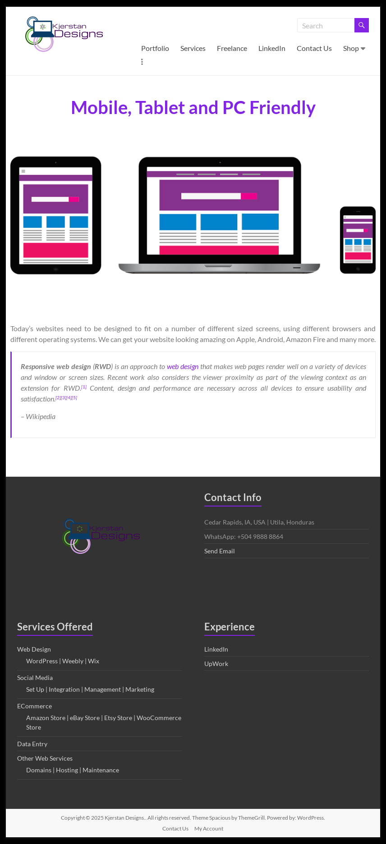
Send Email (219, 551)
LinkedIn (271, 48)
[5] (74, 397)
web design (182, 366)
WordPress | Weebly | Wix (62, 661)
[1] (84, 386)
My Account (208, 828)
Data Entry (32, 744)
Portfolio (155, 48)
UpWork (216, 663)
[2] (58, 397)
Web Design (34, 649)
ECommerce (34, 706)
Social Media (35, 677)
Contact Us (314, 48)
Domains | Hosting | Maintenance (72, 770)
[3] (63, 397)
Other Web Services (45, 758)
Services (193, 48)
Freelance (232, 48)
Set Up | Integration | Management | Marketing (90, 689)
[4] (69, 397)
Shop (351, 48)
